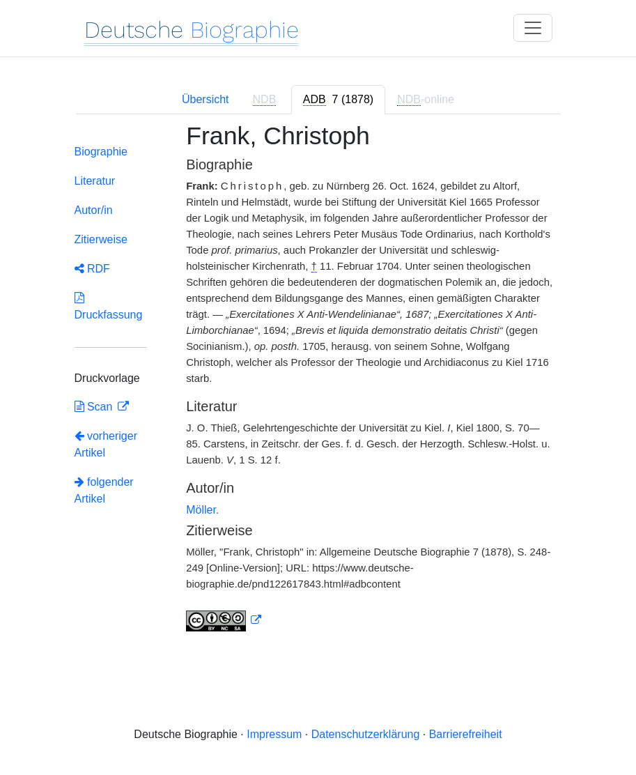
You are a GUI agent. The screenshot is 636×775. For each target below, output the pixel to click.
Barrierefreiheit (465, 734)
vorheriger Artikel (106, 444)
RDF (92, 269)
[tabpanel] (318, 385)
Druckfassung (109, 306)
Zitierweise (101, 239)
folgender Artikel (104, 490)
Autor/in (94, 210)
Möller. (202, 510)
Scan (95, 407)
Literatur (95, 181)
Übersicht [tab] (205, 99)
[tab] (338, 99)
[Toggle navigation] (532, 28)
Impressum (274, 734)
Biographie (101, 152)
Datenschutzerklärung (365, 734)
